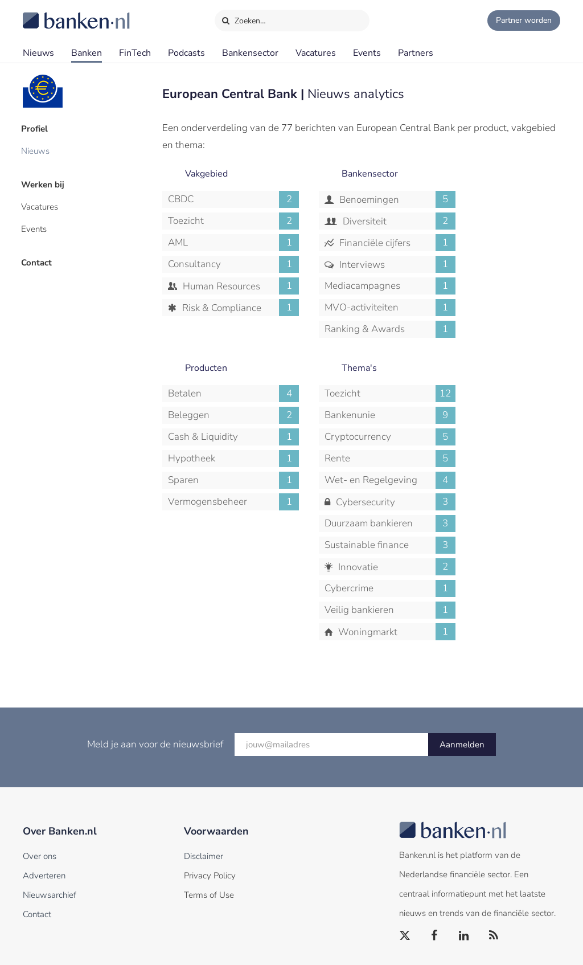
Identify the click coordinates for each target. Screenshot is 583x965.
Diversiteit (397, 221)
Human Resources (239, 286)
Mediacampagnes (390, 286)
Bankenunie (390, 415)
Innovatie (395, 566)
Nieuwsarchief (49, 895)
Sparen (233, 480)
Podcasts (186, 53)
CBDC (233, 199)
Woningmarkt (395, 631)
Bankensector (250, 53)
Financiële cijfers (396, 242)
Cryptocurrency (390, 436)
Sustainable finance (390, 545)
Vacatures (315, 53)
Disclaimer (203, 856)
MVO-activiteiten (390, 307)
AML (233, 242)
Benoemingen (396, 199)
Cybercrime (390, 588)
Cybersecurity (394, 501)
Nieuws (38, 53)
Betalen (233, 393)
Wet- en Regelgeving (390, 480)
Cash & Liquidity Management (233, 436)
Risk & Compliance (239, 307)
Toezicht (233, 221)
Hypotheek (233, 458)
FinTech (135, 53)
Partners (415, 53)
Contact (38, 259)
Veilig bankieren (390, 610)
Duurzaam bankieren (390, 523)
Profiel (36, 128)
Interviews (396, 264)
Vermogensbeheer (233, 501)
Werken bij (44, 183)
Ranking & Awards (390, 329)
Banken (86, 53)
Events (367, 53)
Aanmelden (462, 744)
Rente (390, 458)
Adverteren (44, 875)
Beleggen (233, 415)
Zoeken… (243, 18)
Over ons (39, 856)
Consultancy (233, 264)
